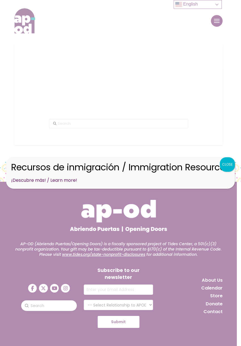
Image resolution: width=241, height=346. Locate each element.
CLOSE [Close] (227, 164)
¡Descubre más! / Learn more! (44, 180)
